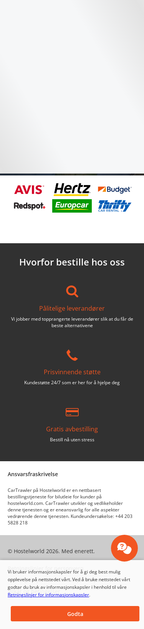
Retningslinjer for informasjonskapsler (48, 594)
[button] (75, 613)
